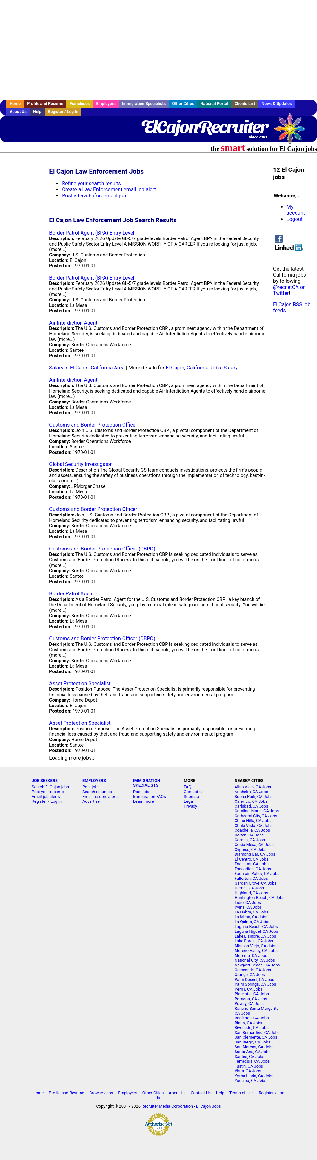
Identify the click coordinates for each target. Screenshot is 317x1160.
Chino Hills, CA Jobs (253, 820)
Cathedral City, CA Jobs (256, 815)
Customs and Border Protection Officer (93, 425)
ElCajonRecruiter (204, 127)
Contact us (194, 791)
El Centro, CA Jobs (251, 859)
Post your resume (48, 791)
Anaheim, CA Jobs (251, 791)
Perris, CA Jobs (248, 989)
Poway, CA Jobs (249, 1003)
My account (296, 210)
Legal (189, 801)
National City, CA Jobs (255, 960)
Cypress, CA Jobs (250, 849)
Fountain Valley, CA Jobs (257, 873)
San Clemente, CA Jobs (256, 1037)
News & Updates (276, 103)
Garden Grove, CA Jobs (256, 883)
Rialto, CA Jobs (248, 1022)
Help (37, 111)
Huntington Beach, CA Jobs (260, 897)
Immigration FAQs (149, 796)
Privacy (190, 806)
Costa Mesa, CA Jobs (254, 844)
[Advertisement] (158, 50)
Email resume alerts (100, 796)
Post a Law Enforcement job (94, 196)
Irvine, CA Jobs (248, 907)
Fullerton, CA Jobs (251, 878)
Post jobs (90, 786)
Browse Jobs (101, 1092)
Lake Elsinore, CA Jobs (255, 936)
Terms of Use (241, 1092)
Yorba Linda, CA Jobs (254, 1075)
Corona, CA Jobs (250, 839)
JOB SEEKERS (45, 780)
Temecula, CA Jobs (252, 1061)
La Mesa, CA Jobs (251, 916)
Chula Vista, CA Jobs (253, 825)
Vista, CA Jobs (248, 1071)
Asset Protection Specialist (79, 683)
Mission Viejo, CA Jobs (255, 945)
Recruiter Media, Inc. (293, 132)
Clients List (245, 103)
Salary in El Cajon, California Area (86, 368)
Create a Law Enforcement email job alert (109, 189)
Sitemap (191, 796)
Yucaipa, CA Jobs (250, 1080)
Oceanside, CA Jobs (253, 969)
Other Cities (183, 103)
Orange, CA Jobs (250, 974)
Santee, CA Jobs (249, 1056)
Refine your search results (91, 183)
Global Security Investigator (80, 464)
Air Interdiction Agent (73, 323)
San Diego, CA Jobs (252, 1042)
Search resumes (97, 791)
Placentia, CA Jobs (252, 993)
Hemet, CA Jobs (249, 888)
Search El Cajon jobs (50, 786)
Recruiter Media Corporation (167, 1106)
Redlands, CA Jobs (252, 1018)
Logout (295, 219)
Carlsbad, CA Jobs (251, 806)
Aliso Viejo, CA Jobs (253, 786)
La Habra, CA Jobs (251, 912)
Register (39, 801)
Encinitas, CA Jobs (252, 863)
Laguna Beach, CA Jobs (256, 926)
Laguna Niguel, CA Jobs (256, 931)
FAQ (187, 786)
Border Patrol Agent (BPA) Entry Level (91, 233)
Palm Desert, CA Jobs (254, 979)
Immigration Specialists (144, 103)
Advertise (91, 801)
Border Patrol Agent (71, 594)
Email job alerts (46, 796)
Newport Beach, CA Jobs (257, 965)
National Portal (214, 103)
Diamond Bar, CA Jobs (255, 854)
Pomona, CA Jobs (251, 998)
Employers (106, 103)
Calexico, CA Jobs (251, 801)
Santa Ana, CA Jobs (252, 1051)
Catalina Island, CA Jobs (257, 811)
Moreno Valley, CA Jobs (256, 950)
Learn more (143, 801)
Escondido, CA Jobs (253, 868)
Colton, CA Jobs (249, 835)
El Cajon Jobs (208, 1106)
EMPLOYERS (94, 780)
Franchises (80, 103)
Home (15, 103)
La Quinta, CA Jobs (252, 921)
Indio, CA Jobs (248, 902)
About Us (18, 111)
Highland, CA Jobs (251, 892)
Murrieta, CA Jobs (251, 955)
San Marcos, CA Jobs (254, 1046)
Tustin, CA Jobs (249, 1066)
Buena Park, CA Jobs (254, 796)
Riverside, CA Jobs (252, 1027)
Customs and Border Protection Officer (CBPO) (102, 549)
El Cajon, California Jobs (193, 368)
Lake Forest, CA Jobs (254, 941)
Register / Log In (63, 111)
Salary (231, 368)
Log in (56, 801)
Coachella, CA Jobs (252, 830)
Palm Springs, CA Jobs (255, 984)
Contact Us (201, 1092)
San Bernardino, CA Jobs (257, 1032)
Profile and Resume (45, 103)
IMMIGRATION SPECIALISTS (146, 783)
